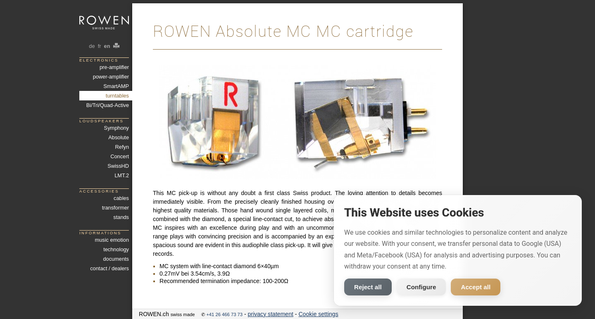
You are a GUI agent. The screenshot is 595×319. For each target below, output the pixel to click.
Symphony (116, 128)
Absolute (118, 137)
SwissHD (118, 166)
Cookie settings (318, 314)
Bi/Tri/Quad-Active (107, 105)
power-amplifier (111, 77)
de (92, 46)
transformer (115, 208)
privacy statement (270, 314)
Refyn (122, 147)
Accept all (475, 286)
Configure (421, 286)
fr (99, 46)
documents (116, 259)
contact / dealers (109, 268)
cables (121, 198)
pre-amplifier (114, 67)
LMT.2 (121, 175)
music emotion (112, 240)
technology (116, 249)
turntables (117, 96)
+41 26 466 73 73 (224, 314)
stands (121, 217)
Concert (119, 156)
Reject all (368, 286)
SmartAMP (116, 86)
